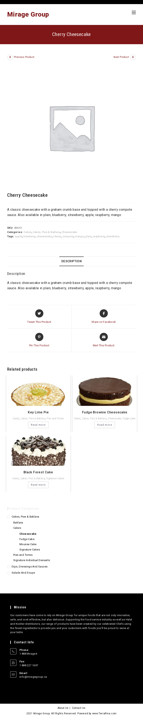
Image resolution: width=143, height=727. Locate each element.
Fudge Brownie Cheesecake (104, 412)
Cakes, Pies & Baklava (46, 232)
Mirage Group (28, 14)
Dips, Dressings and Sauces (29, 566)
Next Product (121, 57)
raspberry (99, 236)
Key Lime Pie (38, 412)
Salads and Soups (23, 572)
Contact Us (79, 708)
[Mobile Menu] (134, 12)
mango (79, 236)
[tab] (71, 261)
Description (71, 261)
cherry (57, 236)
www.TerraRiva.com (104, 713)
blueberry (29, 236)
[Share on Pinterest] (39, 340)
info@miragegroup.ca (33, 676)
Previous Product (24, 57)
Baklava (18, 522)
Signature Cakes (55, 478)
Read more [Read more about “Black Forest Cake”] (38, 484)
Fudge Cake (129, 418)
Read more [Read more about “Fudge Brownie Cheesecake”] (104, 424)
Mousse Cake (27, 544)
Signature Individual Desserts (31, 560)
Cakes (28, 232)
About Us (62, 708)
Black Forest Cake (38, 472)
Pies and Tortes (55, 418)
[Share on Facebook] (103, 316)
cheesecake (44, 236)
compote (68, 236)
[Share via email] (104, 340)
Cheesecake (69, 232)
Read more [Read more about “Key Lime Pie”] (38, 424)
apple (18, 236)
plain (88, 236)
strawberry (112, 236)
